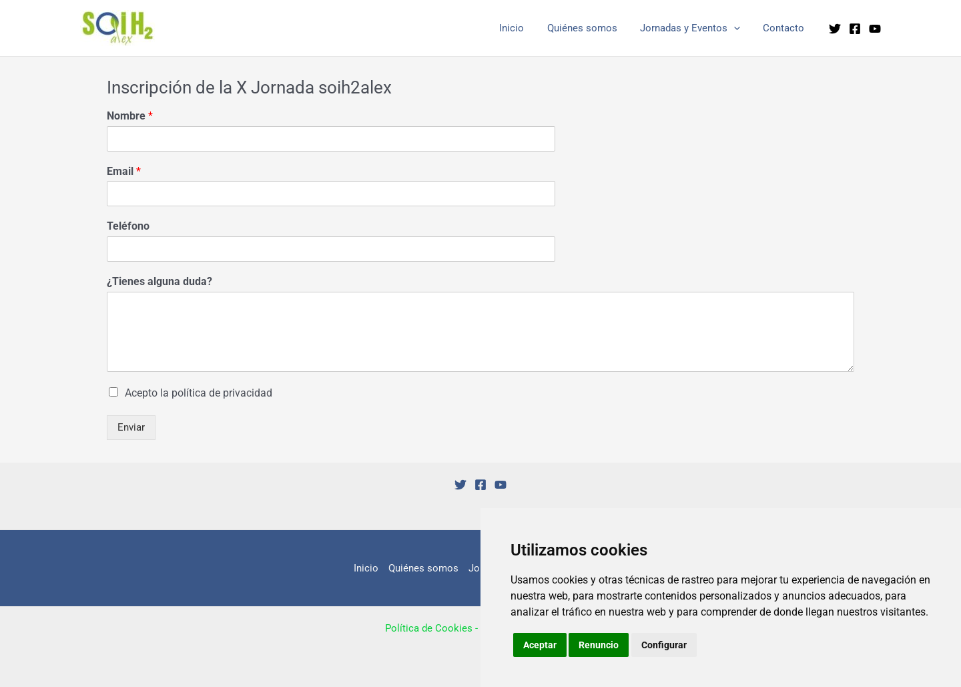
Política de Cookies (428, 628)
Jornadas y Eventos (694, 28)
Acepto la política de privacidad (198, 393)
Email (124, 171)
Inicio (521, 28)
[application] (737, 28)
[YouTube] (875, 29)
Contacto (785, 28)
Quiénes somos (589, 28)
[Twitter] (835, 29)
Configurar (664, 645)
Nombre (130, 115)
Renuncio (599, 645)
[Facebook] (855, 29)
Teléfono (128, 226)
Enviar (131, 427)
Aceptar (540, 645)
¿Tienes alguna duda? (159, 281)
